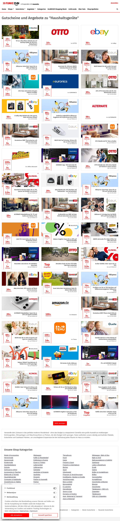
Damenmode (8, 460)
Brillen (94, 475)
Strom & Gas (67, 491)
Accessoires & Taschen (12, 472)
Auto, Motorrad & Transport (72, 496)
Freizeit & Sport (68, 462)
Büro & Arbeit (67, 482)
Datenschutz (24, 511)
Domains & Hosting (70, 494)
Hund (65, 458)
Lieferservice (38, 467)
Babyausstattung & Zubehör (102, 460)
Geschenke (96, 487)
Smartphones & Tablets (12, 482)
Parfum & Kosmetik (40, 479)
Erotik (94, 467)
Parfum (36, 482)
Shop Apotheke (92, 9)
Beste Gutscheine (88, 510)
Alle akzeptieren (16, 515)
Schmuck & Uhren (10, 470)
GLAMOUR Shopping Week (57, 9)
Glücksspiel (67, 472)
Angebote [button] (30, 9)
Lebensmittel (38, 465)
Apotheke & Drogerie (41, 472)
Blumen (94, 484)
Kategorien (41, 9)
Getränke (36, 470)
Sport (65, 470)
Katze (65, 460)
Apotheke (36, 475)
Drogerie (36, 477)
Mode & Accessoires (11, 455)
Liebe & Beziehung (99, 465)
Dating (94, 470)
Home (4, 9)
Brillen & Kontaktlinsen (100, 472)
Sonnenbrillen (97, 477)
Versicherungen (68, 479)
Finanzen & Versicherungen (73, 475)
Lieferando (72, 9)
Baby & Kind (96, 458)
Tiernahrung (67, 455)
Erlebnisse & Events (40, 460)
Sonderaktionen (62, 510)
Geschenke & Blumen (100, 482)
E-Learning (67, 487)
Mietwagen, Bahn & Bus (100, 455)
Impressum (34, 511)
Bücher (65, 467)
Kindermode (8, 462)
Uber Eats (81, 9)
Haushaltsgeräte (10, 477)
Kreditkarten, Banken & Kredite (74, 477)
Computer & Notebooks (12, 479)
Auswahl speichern (45, 515)
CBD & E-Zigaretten (99, 496)
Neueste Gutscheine (105, 510)
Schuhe (7, 467)
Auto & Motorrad (69, 499)
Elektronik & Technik (11, 475)
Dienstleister (67, 489)
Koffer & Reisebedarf (41, 458)
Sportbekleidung (10, 465)
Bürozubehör (67, 484)
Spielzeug (95, 462)
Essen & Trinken (39, 462)
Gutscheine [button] (20, 9)
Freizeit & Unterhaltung (71, 465)
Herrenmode (8, 458)
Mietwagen (37, 455)
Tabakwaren (96, 494)
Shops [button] (10, 9)
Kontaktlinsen (97, 479)
